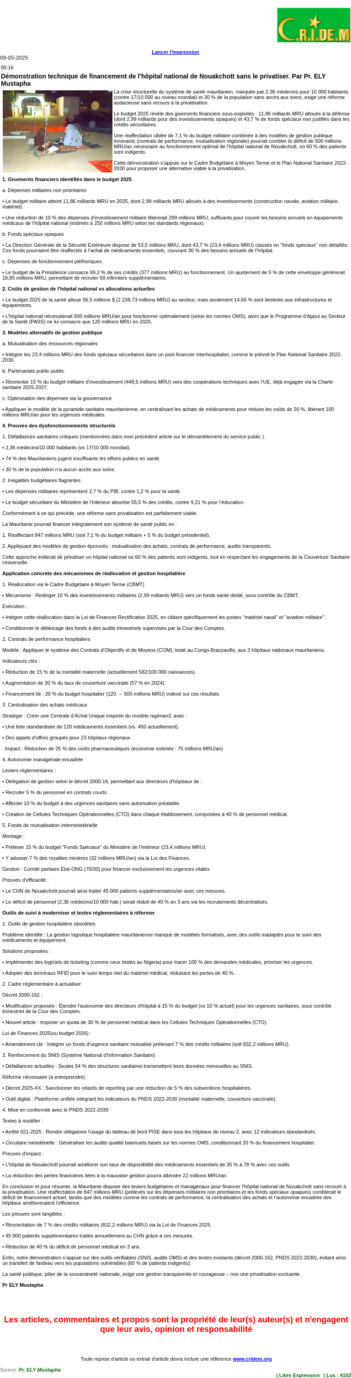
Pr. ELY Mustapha (40, 1370)
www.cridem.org (252, 1359)
